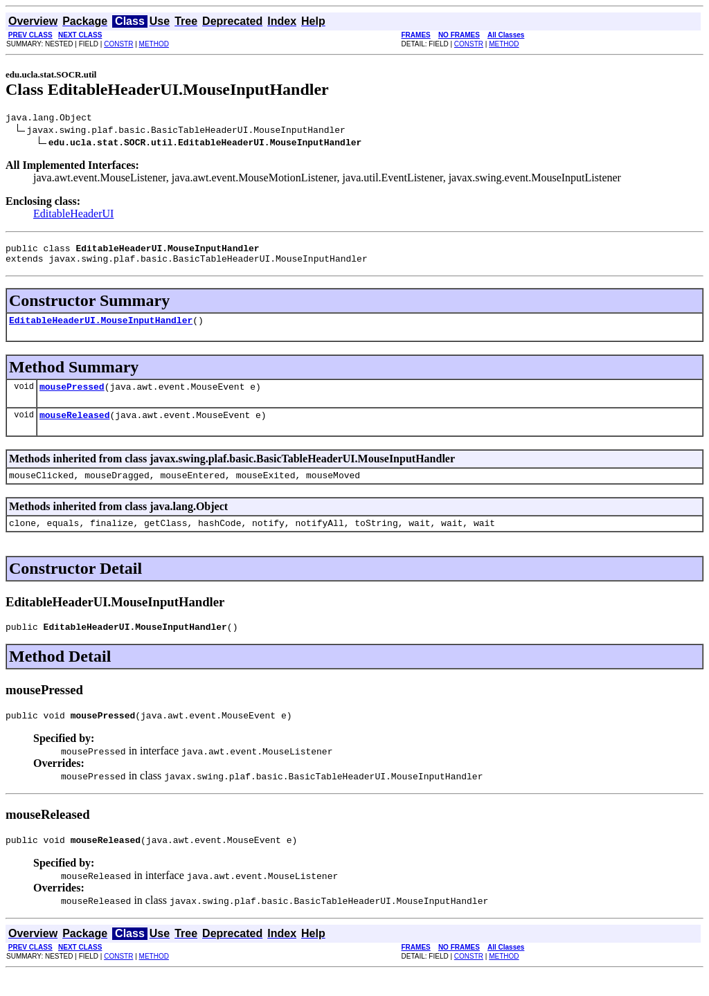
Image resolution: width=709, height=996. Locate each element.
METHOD (154, 44)
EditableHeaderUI (73, 215)
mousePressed (72, 396)
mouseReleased (74, 427)
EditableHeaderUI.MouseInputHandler (100, 328)
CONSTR (118, 44)
